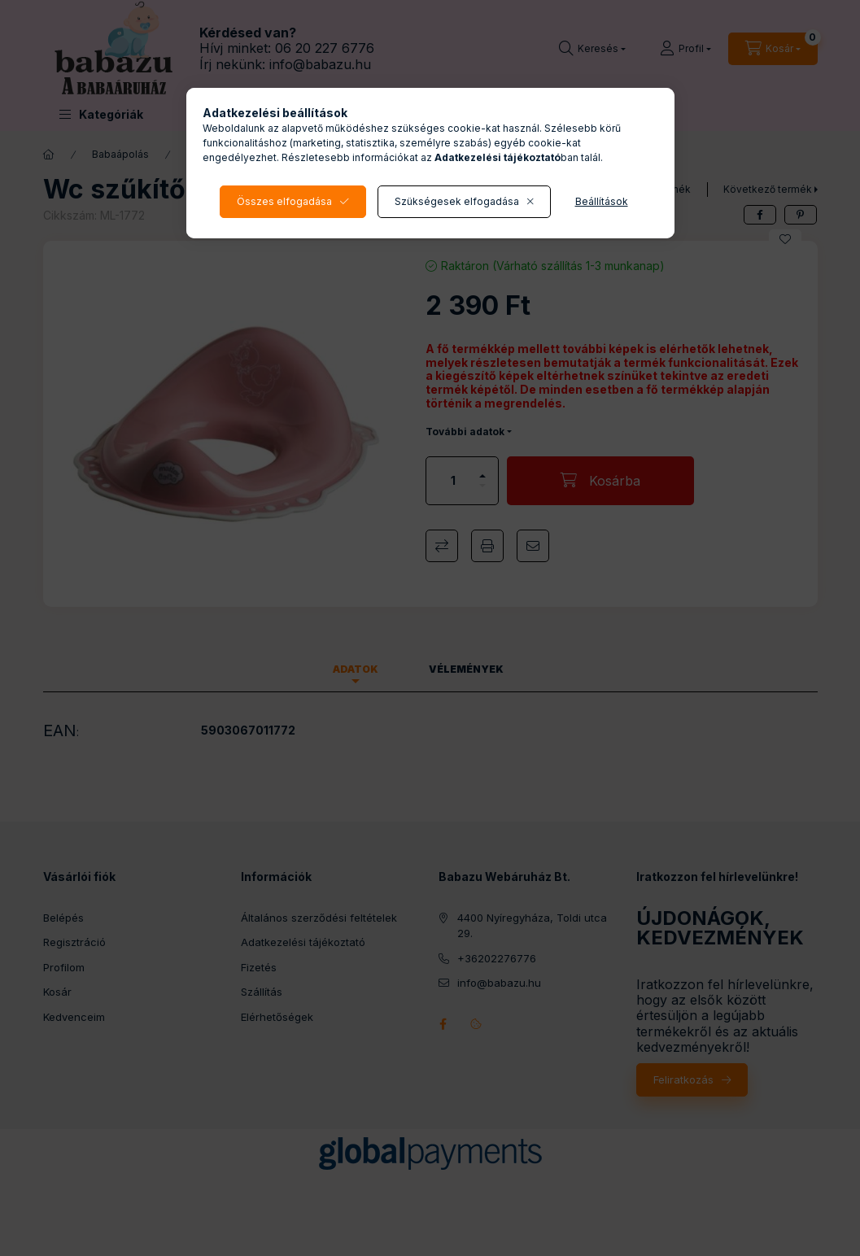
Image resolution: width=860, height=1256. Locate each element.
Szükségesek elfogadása (457, 201)
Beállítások (601, 201)
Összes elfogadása (284, 201)
